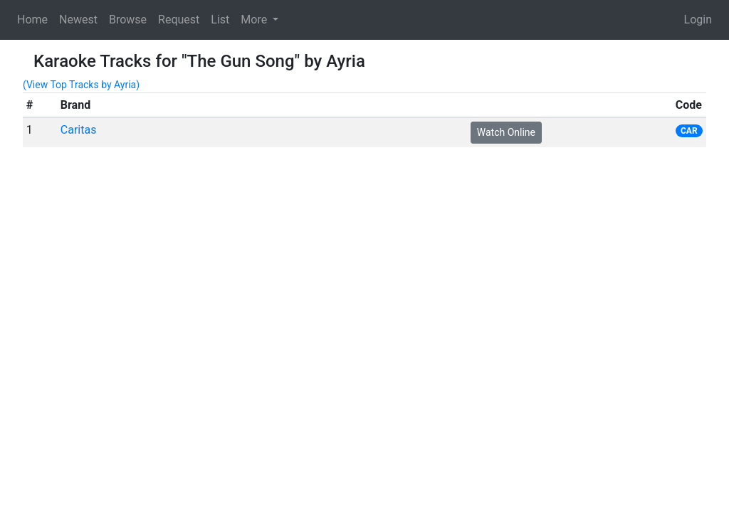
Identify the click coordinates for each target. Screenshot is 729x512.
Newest (78, 19)
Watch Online (506, 132)
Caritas (79, 130)
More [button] (255, 19)
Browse (128, 19)
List (220, 19)
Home (32, 19)
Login (698, 19)
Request (178, 19)
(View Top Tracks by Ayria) (81, 84)
